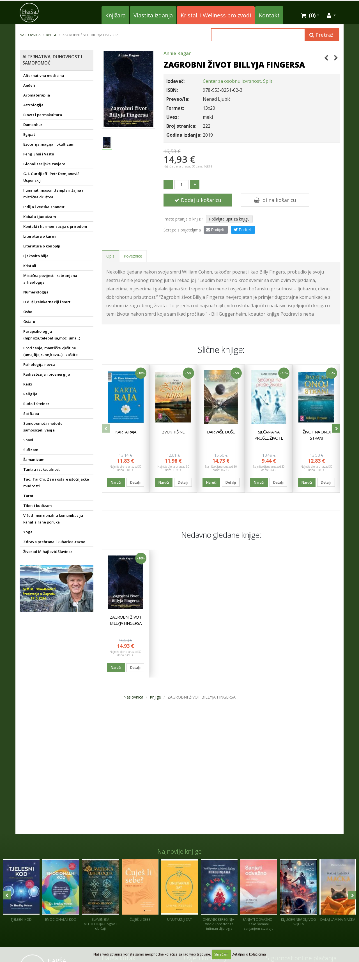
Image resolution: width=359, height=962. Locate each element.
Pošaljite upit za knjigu (229, 219)
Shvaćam (221, 954)
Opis (110, 256)
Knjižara (115, 15)
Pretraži (322, 34)
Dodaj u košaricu (197, 200)
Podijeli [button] (242, 229)
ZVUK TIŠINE (173, 431)
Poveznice (133, 256)
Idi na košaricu (275, 200)
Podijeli (215, 230)
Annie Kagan (178, 53)
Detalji (135, 482)
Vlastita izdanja (153, 15)
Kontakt (269, 15)
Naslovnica (30, 35)
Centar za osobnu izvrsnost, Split (237, 81)
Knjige (51, 35)
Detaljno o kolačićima (249, 954)
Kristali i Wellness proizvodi (216, 15)
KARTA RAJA (125, 431)
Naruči (116, 482)
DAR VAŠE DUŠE (221, 431)
